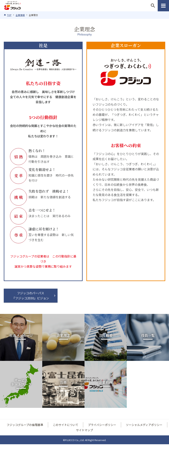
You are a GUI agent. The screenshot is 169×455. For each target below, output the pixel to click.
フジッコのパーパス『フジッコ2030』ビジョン (30, 295)
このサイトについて (65, 425)
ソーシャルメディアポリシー (144, 425)
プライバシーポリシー (102, 425)
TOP (9, 15)
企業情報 (20, 15)
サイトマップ (84, 430)
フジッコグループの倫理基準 (25, 425)
